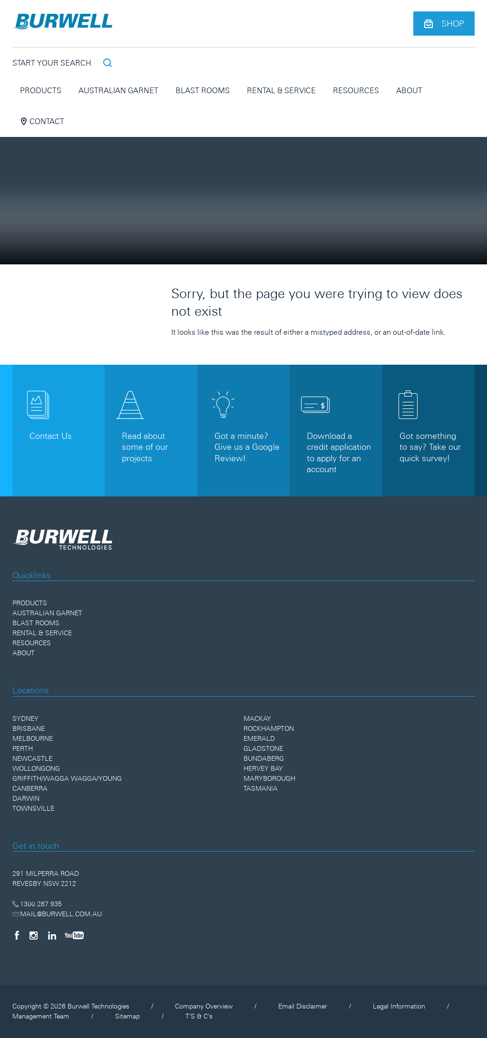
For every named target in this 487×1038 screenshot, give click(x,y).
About (409, 90)
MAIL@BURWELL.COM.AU (57, 914)
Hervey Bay (263, 768)
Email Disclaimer (302, 1006)
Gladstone (263, 748)
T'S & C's (199, 1016)
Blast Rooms (202, 90)
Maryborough (269, 778)
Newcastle (32, 758)
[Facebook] (16, 935)
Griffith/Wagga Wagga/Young (67, 778)
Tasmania (261, 788)
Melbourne (32, 738)
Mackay (257, 718)
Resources (356, 90)
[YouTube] (74, 935)
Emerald (259, 738)
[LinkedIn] (52, 935)
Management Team (40, 1016)
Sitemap (127, 1016)
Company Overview (204, 1006)
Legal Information (399, 1006)
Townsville (33, 808)
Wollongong (36, 768)
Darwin (25, 798)
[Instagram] (33, 935)
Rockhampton (269, 728)
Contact (42, 121)
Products (40, 90)
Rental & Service (281, 90)
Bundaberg (264, 758)
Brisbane (28, 728)
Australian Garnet (118, 90)
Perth (22, 748)
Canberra (30, 788)
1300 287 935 (37, 904)
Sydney (25, 718)
